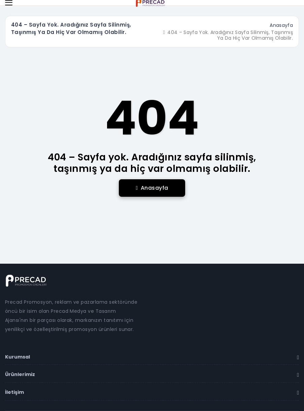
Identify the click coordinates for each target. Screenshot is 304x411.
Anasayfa (281, 25)
